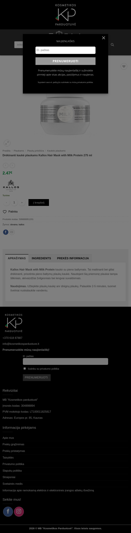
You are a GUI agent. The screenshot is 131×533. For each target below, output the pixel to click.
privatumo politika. (85, 82)
